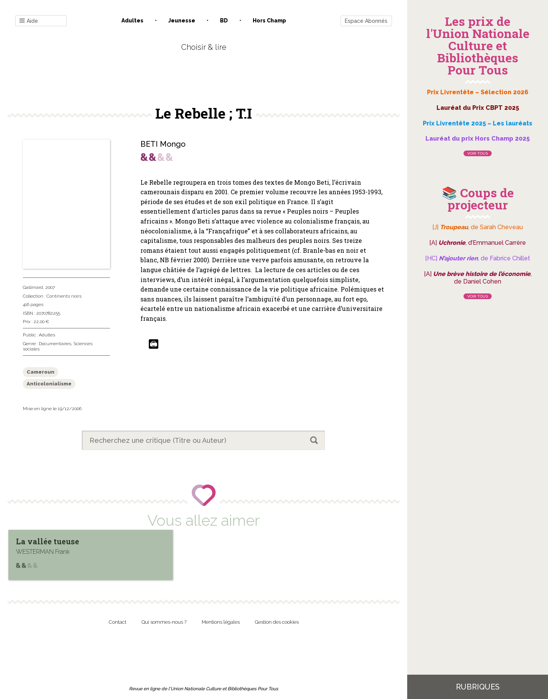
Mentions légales (221, 622)
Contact (117, 622)
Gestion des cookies (277, 622)
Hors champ (269, 20)
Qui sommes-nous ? (164, 622)
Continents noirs (63, 296)
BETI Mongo (163, 144)
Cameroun (40, 372)
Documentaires (55, 343)
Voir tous (477, 153)
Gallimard (33, 287)
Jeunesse (181, 20)
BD (224, 20)
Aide (28, 21)
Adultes (132, 20)
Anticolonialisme (49, 384)
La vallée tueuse (47, 541)
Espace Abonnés (366, 21)
